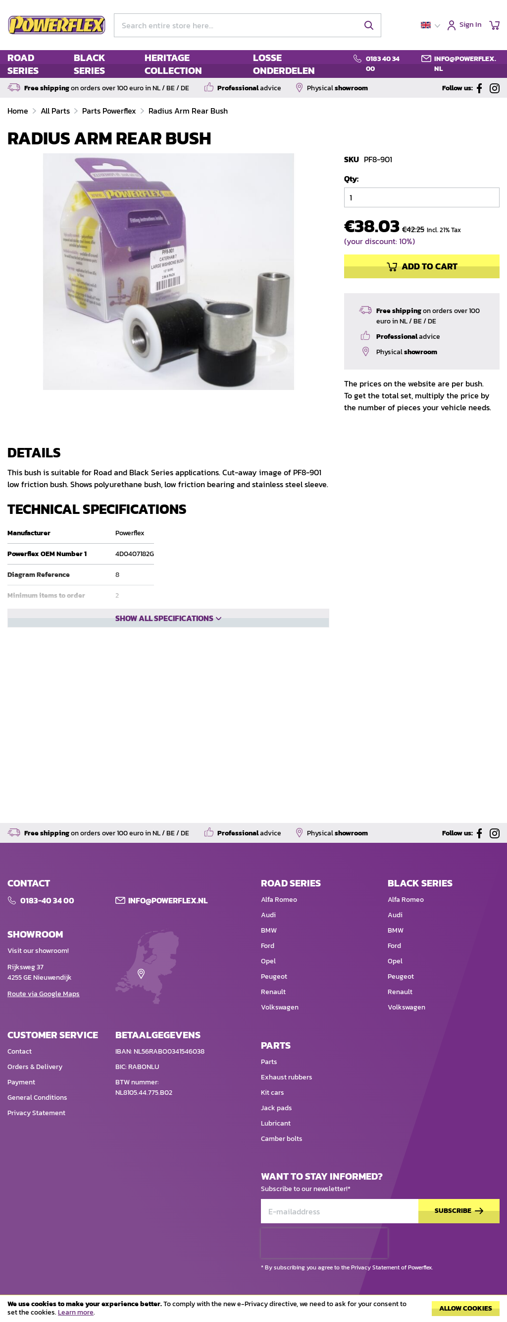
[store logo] (56, 25)
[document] (253, 1311)
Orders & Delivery (34, 1096)
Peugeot (274, 1006)
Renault (273, 1021)
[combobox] (247, 25)
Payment (21, 1112)
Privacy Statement (36, 1142)
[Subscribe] (459, 1241)
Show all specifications (164, 618)
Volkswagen (280, 1037)
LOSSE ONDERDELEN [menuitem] (284, 64)
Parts (269, 1091)
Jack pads (276, 1138)
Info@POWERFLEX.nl (167, 930)
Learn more (76, 1312)
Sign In (470, 25)
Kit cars (272, 1122)
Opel (268, 991)
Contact (19, 1081)
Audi (268, 945)
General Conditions (37, 1127)
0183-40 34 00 (47, 930)
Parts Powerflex (110, 111)
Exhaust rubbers (286, 1107)
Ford (267, 975)
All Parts (56, 111)
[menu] (174, 64)
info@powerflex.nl (465, 63)
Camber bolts (282, 1168)
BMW (269, 960)
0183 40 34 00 (383, 63)
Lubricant (276, 1153)
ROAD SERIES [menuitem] (23, 64)
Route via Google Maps (43, 1023)
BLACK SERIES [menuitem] (89, 64)
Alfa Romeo (279, 929)
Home (18, 111)
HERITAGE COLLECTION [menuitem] (173, 64)
